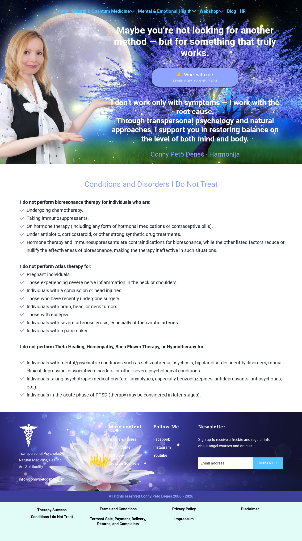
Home (62, 11)
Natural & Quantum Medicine (103, 11)
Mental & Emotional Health (167, 11)
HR (243, 11)
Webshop (211, 11)
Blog (231, 11)
